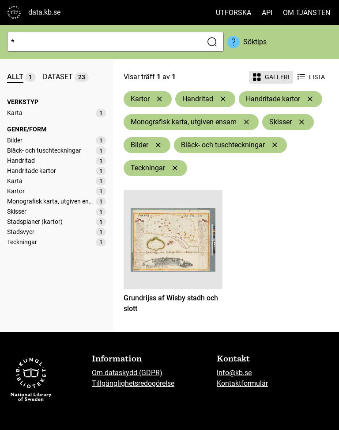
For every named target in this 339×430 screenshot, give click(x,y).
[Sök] (103, 41)
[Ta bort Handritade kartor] (310, 99)
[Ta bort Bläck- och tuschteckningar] (274, 145)
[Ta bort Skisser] (301, 122)
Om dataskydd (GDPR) (127, 373)
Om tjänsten (306, 12)
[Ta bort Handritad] (223, 99)
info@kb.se (234, 373)
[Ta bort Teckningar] (175, 168)
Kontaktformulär (242, 383)
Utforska (233, 12)
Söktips (255, 42)
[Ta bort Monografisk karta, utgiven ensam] (246, 122)
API (267, 12)
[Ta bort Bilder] (158, 145)
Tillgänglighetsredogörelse (133, 383)
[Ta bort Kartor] (159, 99)
